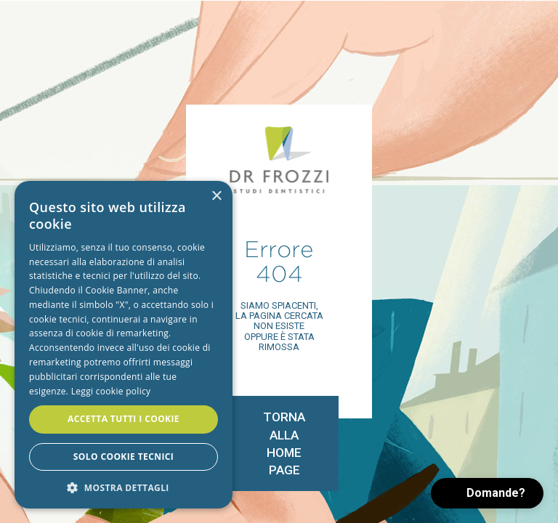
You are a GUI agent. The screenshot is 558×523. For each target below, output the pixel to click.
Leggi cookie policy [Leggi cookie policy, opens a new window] (111, 391)
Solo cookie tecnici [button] (123, 456)
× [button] (216, 196)
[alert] (123, 344)
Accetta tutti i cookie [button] (123, 419)
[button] (487, 493)
